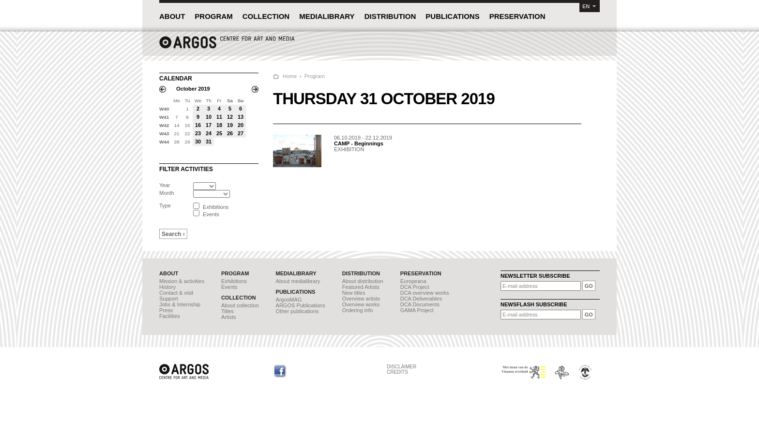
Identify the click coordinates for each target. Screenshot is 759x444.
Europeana (413, 281)
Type (165, 205)
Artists (228, 317)
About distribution (362, 281)
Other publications (297, 311)
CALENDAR (175, 78)
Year (164, 185)
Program (314, 76)
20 (240, 125)
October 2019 (193, 89)
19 (230, 125)
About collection (240, 305)
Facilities (169, 316)
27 (240, 133)
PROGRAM (213, 16)
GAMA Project (417, 310)
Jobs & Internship (179, 304)
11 (219, 117)
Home (290, 76)
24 (209, 133)
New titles (353, 293)
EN (586, 6)
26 (230, 133)
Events (229, 287)
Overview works (361, 304)
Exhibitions (234, 281)
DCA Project (414, 287)
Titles (227, 311)
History (167, 287)
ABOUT (172, 16)
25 (219, 133)
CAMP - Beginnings (358, 143)
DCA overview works (424, 293)
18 (219, 125)
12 (230, 117)
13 (240, 117)
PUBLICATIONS (452, 16)
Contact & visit (176, 293)
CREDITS (397, 372)
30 (198, 141)
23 (198, 133)
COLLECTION (266, 16)
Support (168, 298)
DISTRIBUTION (390, 16)
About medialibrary (298, 281)
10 (209, 117)
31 (209, 141)
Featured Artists (361, 287)
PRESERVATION (517, 16)
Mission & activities (181, 281)
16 (198, 125)
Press (166, 310)
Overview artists (361, 298)
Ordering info (357, 310)
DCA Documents (420, 304)
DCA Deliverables (421, 298)
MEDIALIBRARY (326, 16)
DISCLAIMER (401, 366)
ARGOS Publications (300, 305)
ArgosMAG (289, 299)
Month (166, 193)
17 (209, 125)
